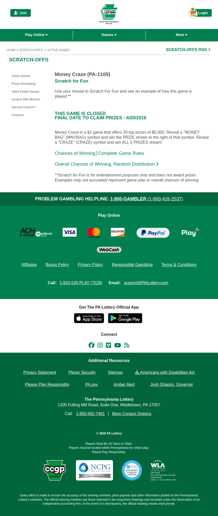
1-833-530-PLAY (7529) (81, 283)
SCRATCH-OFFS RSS (188, 50)
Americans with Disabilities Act (165, 372)
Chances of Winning (75, 153)
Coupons (18, 115)
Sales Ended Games (25, 91)
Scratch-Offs (31, 50)
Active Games (58, 50)
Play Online (36, 35)
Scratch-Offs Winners (26, 99)
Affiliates (29, 265)
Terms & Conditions (179, 265)
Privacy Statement (39, 372)
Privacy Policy (90, 265)
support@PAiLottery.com (146, 283)
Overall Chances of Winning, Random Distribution (107, 164)
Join (20, 13)
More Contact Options (131, 414)
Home (11, 50)
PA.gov (91, 384)
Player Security (82, 372)
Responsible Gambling (132, 265)
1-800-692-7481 (90, 414)
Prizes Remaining (23, 84)
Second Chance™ (24, 107)
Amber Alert (124, 384)
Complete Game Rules (121, 153)
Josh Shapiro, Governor (171, 384)
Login (200, 14)
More (181, 35)
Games (109, 35)
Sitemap (115, 372)
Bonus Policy (57, 265)
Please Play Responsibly (47, 384)
